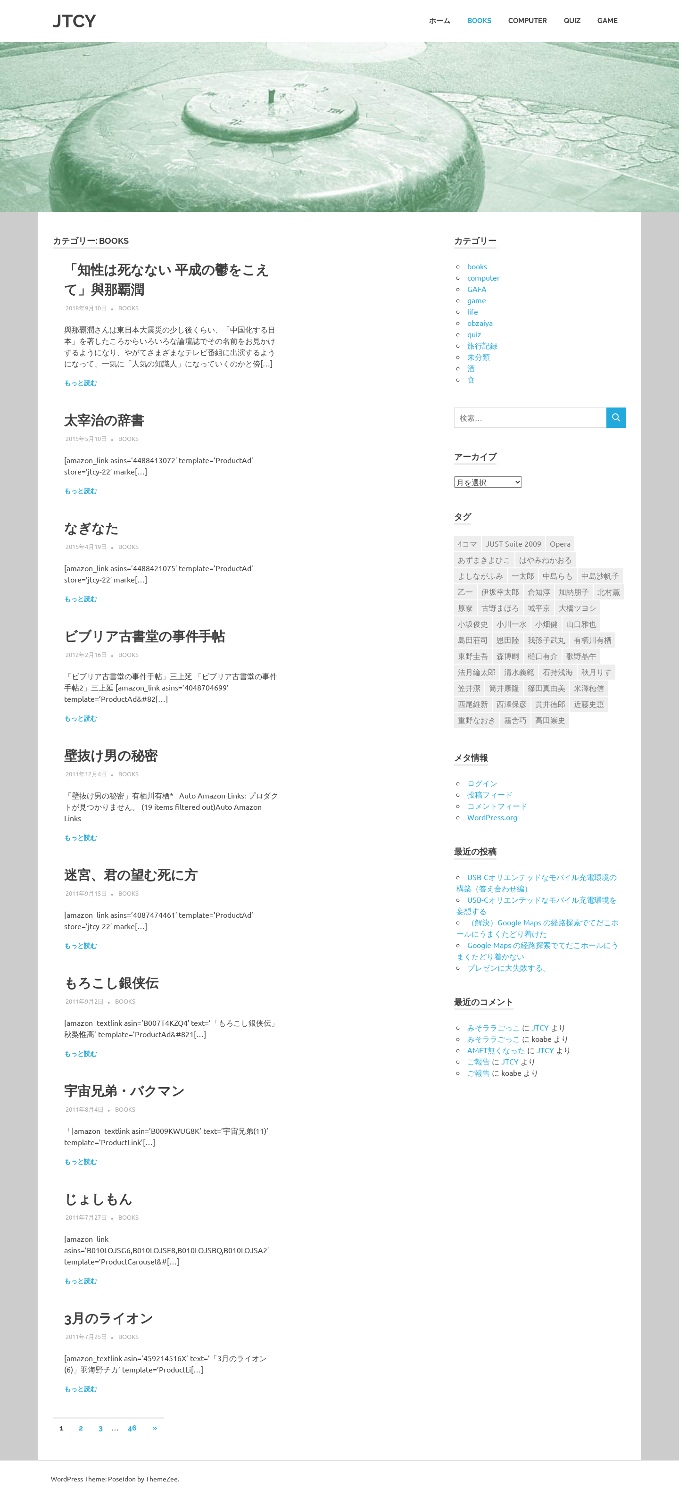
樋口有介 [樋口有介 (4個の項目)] (543, 655)
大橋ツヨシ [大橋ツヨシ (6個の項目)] (577, 607)
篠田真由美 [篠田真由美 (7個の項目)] (546, 687)
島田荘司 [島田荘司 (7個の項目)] (473, 639)
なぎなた (91, 528)
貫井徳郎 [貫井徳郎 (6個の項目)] (550, 703)
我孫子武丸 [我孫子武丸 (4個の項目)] (546, 639)
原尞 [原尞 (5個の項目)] (465, 607)
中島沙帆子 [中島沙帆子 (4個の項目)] (600, 575)
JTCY (74, 21)
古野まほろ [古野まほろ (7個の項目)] (500, 607)
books (479, 21)
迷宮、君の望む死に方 (131, 875)
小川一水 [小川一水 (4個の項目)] (512, 623)
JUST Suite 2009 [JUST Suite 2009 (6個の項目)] (513, 543)
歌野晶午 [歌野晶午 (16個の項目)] (581, 655)
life (472, 311)
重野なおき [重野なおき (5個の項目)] (477, 719)
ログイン (482, 783)
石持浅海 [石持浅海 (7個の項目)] (558, 671)
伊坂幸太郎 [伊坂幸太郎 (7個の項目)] (500, 591)
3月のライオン (108, 1318)
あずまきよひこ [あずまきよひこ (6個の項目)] (484, 559)
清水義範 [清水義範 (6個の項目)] (519, 671)
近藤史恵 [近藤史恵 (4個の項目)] (589, 703)
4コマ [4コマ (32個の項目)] (467, 543)
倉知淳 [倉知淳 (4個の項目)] (539, 591)
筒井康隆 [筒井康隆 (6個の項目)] (504, 687)
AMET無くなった (496, 1050)
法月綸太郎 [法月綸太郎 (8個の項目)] (477, 671)
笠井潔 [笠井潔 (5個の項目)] (469, 687)
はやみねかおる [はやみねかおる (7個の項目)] (545, 559)
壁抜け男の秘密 (110, 756)
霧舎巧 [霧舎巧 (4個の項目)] (515, 719)
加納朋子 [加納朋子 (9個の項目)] (574, 591)
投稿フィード (490, 794)
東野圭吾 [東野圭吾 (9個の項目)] (473, 655)
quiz (572, 21)
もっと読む (80, 383)
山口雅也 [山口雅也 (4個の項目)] (581, 623)
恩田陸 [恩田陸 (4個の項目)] (508, 639)
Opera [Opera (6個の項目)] (560, 543)
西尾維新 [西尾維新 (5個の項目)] (473, 703)
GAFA (477, 288)
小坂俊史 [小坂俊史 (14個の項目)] (473, 623)
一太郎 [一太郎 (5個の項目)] (523, 575)
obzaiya (480, 322)
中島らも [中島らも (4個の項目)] (558, 575)
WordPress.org (492, 817)
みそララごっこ (493, 1027)
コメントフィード (497, 805)
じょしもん (98, 1199)
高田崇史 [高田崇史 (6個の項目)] (550, 719)
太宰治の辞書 (104, 420)
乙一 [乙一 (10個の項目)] (465, 591)
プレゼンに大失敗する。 (508, 967)
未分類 (478, 356)
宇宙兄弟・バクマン (124, 1091)
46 (132, 1427)
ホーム (439, 21)
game (607, 21)
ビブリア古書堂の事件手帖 (144, 636)
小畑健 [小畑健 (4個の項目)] (546, 623)
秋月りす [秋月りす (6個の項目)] (596, 671)
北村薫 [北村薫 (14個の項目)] (608, 591)
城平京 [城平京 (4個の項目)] (539, 607)
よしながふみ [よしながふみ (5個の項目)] (480, 575)
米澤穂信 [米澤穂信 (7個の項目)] (589, 687)
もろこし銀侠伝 (111, 983)
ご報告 (478, 1061)
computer (527, 21)
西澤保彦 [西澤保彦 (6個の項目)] (512, 703)
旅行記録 (482, 345)
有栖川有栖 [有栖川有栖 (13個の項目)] (593, 639)
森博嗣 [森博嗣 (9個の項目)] (508, 655)
